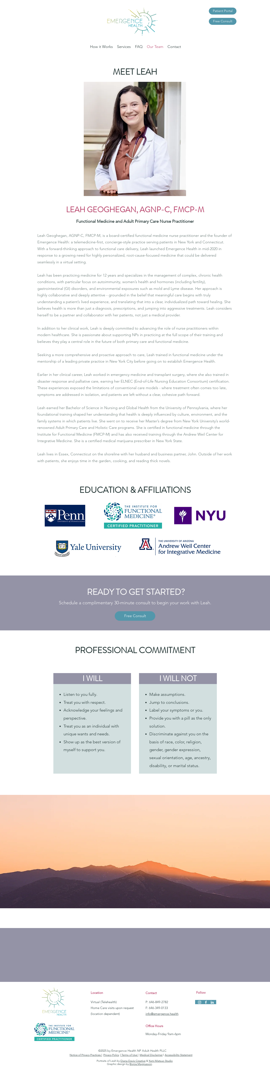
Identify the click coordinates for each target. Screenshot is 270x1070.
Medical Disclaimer (151, 1055)
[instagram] (199, 1002)
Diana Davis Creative (133, 1060)
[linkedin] (212, 1002)
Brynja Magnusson (141, 1064)
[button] (124, 46)
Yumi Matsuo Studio (161, 1060)
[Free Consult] (222, 21)
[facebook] (206, 1002)
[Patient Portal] (222, 11)
